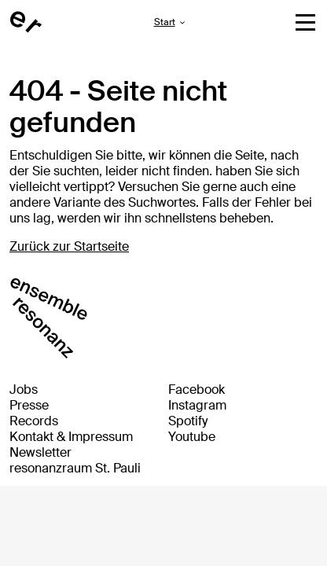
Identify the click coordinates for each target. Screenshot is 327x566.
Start (164, 22)
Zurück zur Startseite (69, 246)
